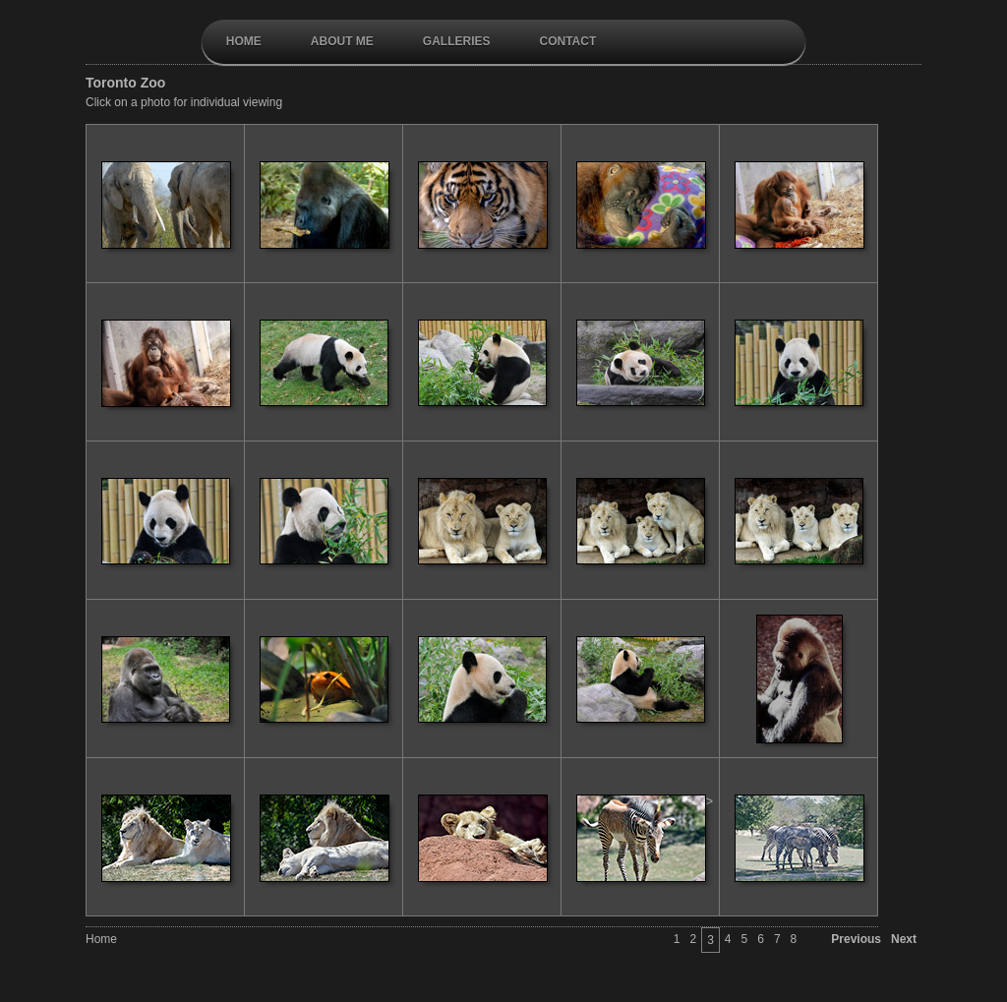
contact (567, 41)
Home (244, 41)
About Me (342, 41)
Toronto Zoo (125, 82)
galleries (457, 41)
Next (904, 939)
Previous (856, 939)
